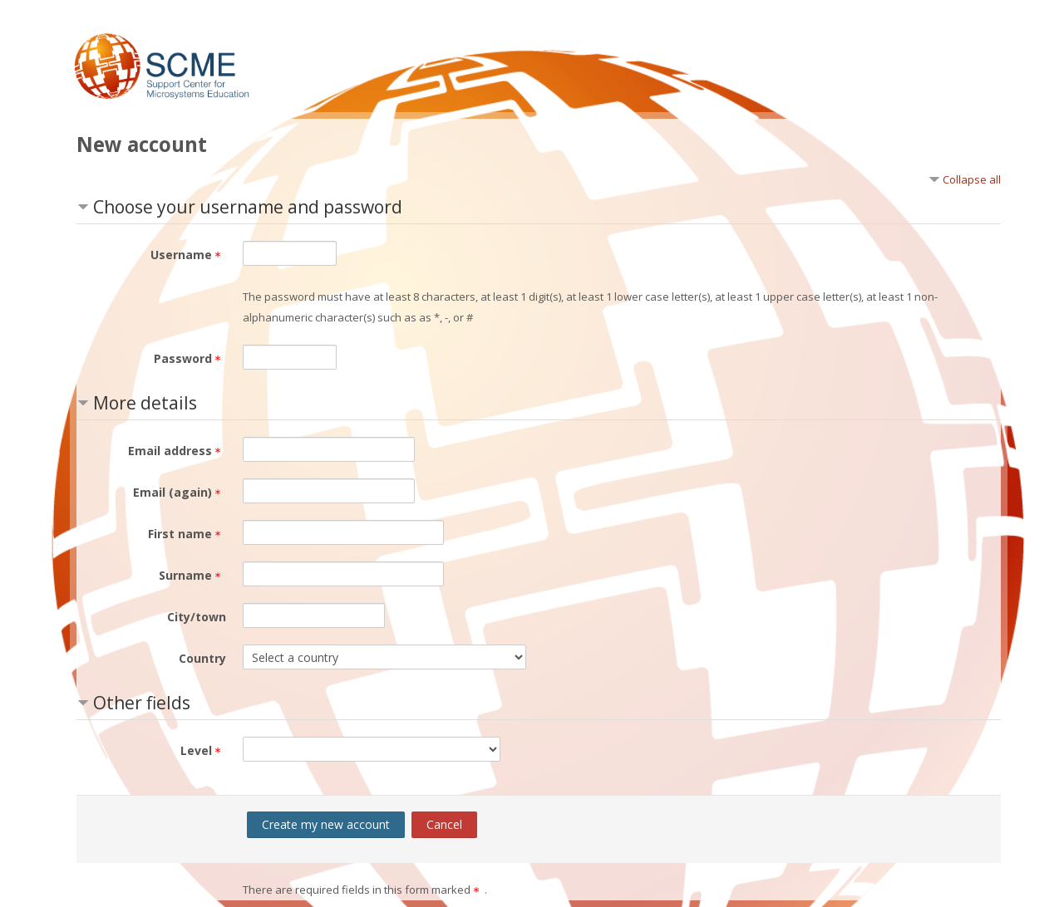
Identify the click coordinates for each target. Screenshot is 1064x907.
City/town (196, 617)
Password (190, 358)
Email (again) (179, 492)
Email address (177, 450)
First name (187, 534)
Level (203, 750)
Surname (192, 575)
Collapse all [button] (972, 179)
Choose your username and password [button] (247, 206)
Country (202, 658)
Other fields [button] (141, 702)
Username (188, 254)
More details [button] (145, 402)
